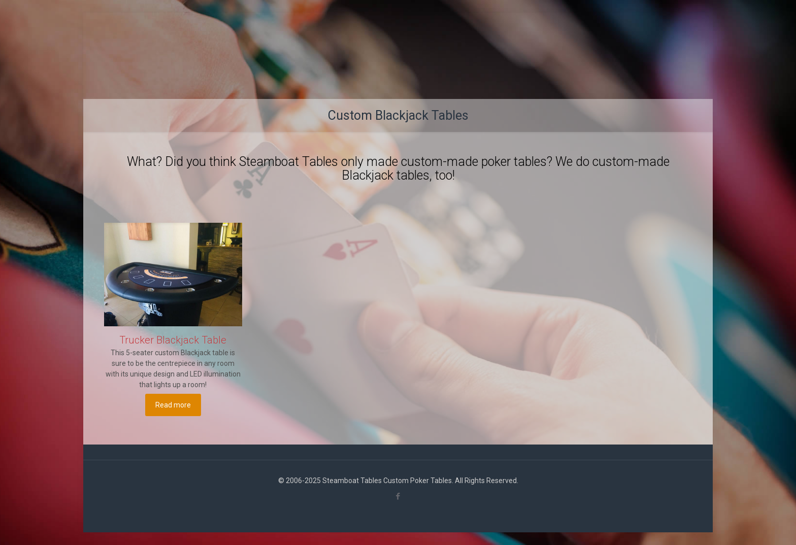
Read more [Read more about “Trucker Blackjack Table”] (173, 405)
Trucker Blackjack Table (172, 340)
